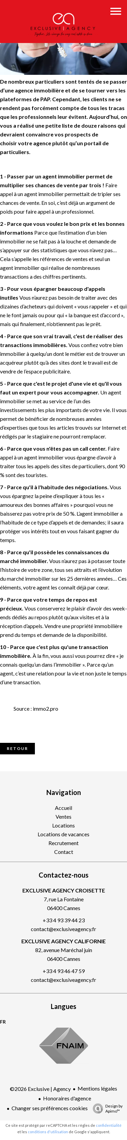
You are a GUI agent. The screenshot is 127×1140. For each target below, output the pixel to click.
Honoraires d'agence (67, 1098)
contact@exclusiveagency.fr (63, 929)
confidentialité (109, 1125)
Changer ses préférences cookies (50, 1108)
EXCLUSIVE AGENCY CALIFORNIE (63, 941)
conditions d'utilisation (48, 1132)
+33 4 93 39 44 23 (64, 920)
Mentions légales (97, 1088)
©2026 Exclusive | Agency (40, 1088)
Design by (106, 1108)
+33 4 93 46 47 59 (64, 971)
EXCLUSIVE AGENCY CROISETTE (63, 890)
